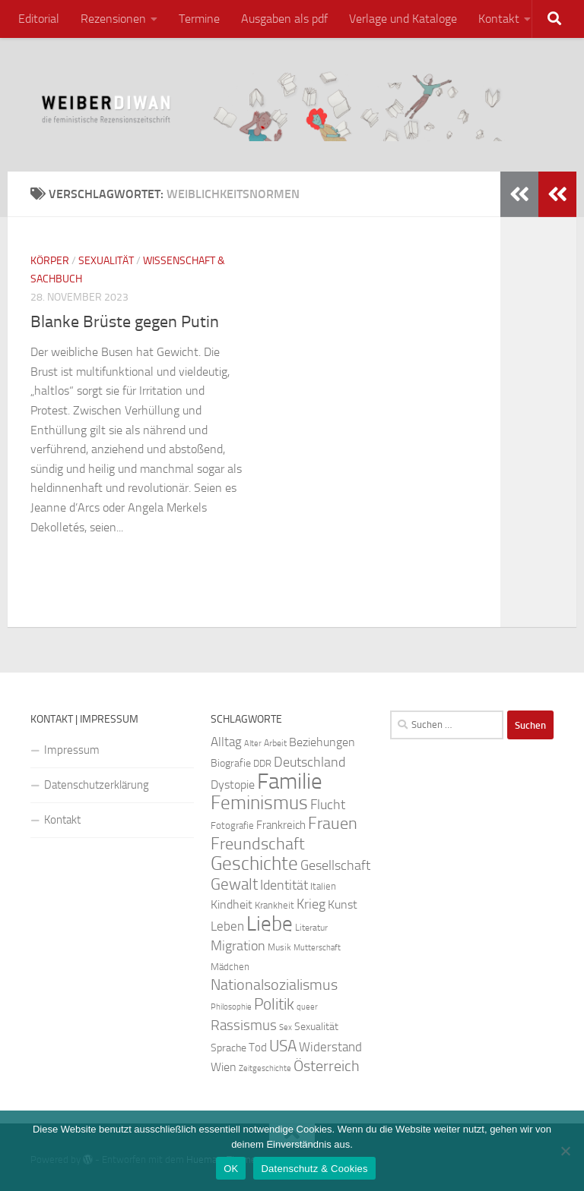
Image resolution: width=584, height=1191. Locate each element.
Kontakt (498, 18)
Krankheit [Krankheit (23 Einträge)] (274, 905)
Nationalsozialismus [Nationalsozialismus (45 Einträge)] (274, 985)
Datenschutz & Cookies (314, 1168)
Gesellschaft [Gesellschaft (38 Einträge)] (335, 865)
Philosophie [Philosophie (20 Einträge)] (231, 1007)
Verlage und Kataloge (403, 18)
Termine (199, 18)
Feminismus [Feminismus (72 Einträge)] (259, 803)
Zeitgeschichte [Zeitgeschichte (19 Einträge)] (265, 1068)
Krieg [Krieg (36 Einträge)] (311, 904)
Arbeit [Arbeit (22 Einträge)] (275, 743)
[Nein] (565, 1150)
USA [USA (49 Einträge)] (283, 1046)
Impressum (72, 750)
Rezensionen (113, 18)
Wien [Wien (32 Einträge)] (223, 1067)
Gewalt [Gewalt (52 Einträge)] (234, 883)
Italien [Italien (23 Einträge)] (323, 886)
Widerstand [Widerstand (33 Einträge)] (330, 1047)
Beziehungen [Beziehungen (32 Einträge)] (322, 742)
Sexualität (106, 260)
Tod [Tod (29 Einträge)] (258, 1047)
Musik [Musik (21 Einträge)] (279, 947)
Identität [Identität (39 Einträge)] (284, 885)
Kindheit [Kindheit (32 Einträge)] (231, 904)
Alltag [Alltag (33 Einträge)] (226, 742)
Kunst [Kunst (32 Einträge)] (342, 904)
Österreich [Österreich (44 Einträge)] (327, 1066)
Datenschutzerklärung (96, 785)
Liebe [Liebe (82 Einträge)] (269, 924)
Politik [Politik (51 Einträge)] (274, 1003)
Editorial (38, 18)
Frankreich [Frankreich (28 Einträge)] (281, 825)
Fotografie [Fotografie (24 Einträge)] (232, 825)
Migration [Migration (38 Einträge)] (238, 945)
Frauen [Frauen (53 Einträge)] (332, 823)
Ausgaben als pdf (284, 18)
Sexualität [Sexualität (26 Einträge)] (316, 1026)
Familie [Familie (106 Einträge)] (289, 781)
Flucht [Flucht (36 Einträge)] (327, 805)
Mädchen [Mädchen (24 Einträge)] (230, 966)
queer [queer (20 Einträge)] (307, 1007)
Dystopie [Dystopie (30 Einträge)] (233, 785)
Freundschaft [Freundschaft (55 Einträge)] (258, 843)
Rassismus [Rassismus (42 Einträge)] (244, 1025)
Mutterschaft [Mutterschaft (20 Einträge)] (317, 948)
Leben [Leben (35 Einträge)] (227, 926)
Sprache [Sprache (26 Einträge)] (228, 1047)
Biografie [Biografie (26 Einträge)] (231, 763)
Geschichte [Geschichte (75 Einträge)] (254, 863)
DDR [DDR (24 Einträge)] (262, 763)
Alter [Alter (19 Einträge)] (253, 743)
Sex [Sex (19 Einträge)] (285, 1027)
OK (231, 1168)
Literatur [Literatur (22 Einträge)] (311, 927)
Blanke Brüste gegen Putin (124, 322)
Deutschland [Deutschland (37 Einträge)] (309, 762)
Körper (49, 260)
